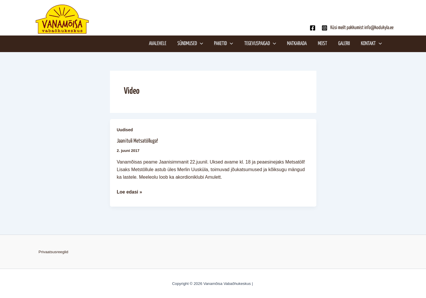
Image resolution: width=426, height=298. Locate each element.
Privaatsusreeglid (53, 252)
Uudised (125, 129)
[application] (200, 44)
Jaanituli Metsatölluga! (137, 141)
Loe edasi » (129, 191)
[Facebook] (312, 28)
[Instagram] (324, 28)
